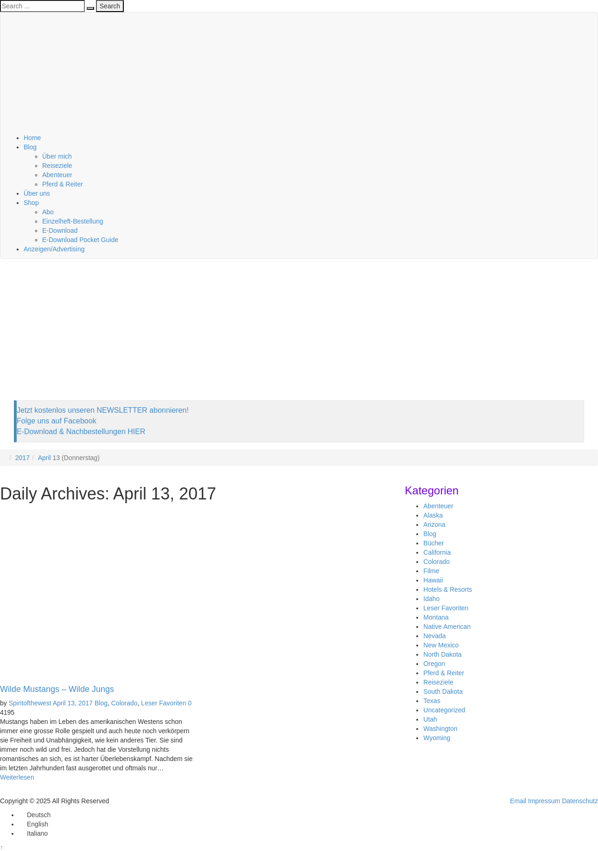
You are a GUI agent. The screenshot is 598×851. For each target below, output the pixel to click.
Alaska (433, 515)
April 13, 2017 (73, 703)
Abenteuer (57, 175)
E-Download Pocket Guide (80, 239)
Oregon (434, 663)
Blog (30, 147)
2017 (22, 457)
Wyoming (436, 738)
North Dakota (442, 654)
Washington (440, 728)
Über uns (37, 193)
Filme (431, 571)
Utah (430, 719)
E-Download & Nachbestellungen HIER (81, 431)
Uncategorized (444, 710)
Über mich (57, 156)
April (44, 457)
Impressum (544, 801)
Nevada (434, 636)
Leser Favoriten (163, 703)
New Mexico (440, 645)
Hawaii (433, 580)
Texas (431, 700)
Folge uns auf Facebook (56, 421)
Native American (447, 626)
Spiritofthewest (30, 703)
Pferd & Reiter (62, 184)
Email (518, 801)
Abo (48, 212)
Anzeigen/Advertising (54, 249)
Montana (435, 617)
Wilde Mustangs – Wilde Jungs (57, 689)
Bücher (433, 543)
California (437, 552)
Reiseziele (57, 165)
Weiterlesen (17, 777)
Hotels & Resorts (447, 589)
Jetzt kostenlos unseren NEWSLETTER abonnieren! (103, 410)
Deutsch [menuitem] (39, 815)
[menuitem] (35, 815)
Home (32, 137)
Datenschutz (580, 801)
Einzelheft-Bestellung (72, 221)
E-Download (59, 230)
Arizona (434, 524)
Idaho (431, 598)
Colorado (124, 703)
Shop (31, 202)
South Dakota (443, 691)
